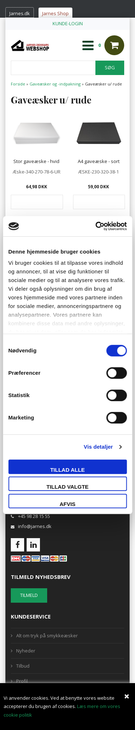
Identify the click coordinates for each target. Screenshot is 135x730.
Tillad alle (67, 470)
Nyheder (25, 650)
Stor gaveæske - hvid (36, 161)
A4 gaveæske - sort (99, 161)
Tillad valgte (67, 487)
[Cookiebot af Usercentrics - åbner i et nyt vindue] (96, 226)
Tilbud (23, 666)
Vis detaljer (98, 447)
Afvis (67, 504)
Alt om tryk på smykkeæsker (47, 635)
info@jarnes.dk (34, 526)
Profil (22, 681)
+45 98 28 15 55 (34, 516)
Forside (18, 84)
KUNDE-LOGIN (68, 23)
